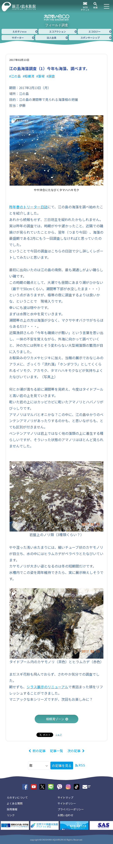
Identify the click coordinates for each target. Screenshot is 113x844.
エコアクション (57, 31)
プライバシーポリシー (71, 809)
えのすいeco (19, 31)
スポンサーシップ (90, 37)
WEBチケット (85, 8)
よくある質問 (14, 803)
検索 (95, 7)
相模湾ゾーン (55, 719)
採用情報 (12, 809)
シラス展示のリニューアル (47, 686)
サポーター (18, 37)
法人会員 (51, 37)
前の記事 (39, 750)
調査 (51, 76)
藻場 (41, 76)
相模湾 (29, 76)
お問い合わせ (65, 815)
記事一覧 (56, 750)
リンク (11, 815)
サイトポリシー (67, 803)
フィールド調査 (56, 25)
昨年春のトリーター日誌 (28, 206)
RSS (82, 765)
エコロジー (95, 31)
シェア (58, 734)
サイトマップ (65, 797)
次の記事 (73, 750)
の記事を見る (62, 765)
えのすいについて (17, 797)
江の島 (16, 76)
